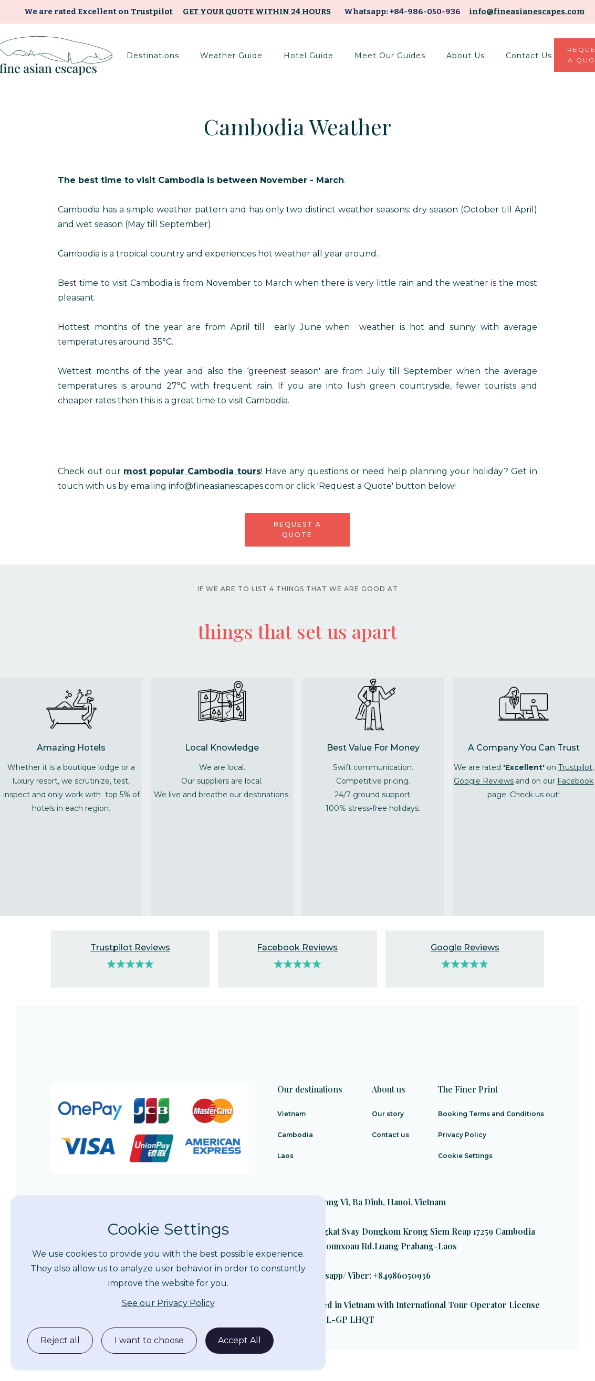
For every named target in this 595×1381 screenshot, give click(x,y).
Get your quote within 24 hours (257, 11)
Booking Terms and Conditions (491, 1114)
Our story (388, 1114)
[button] (153, 55)
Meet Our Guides (389, 55)
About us (465, 55)
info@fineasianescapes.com (526, 11)
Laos (285, 1156)
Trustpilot (152, 11)
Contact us (390, 1135)
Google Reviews (484, 781)
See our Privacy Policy (168, 1303)
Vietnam (291, 1114)
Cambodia (295, 1135)
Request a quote (297, 529)
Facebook (575, 781)
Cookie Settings (465, 1156)
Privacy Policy (462, 1135)
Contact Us (529, 55)
